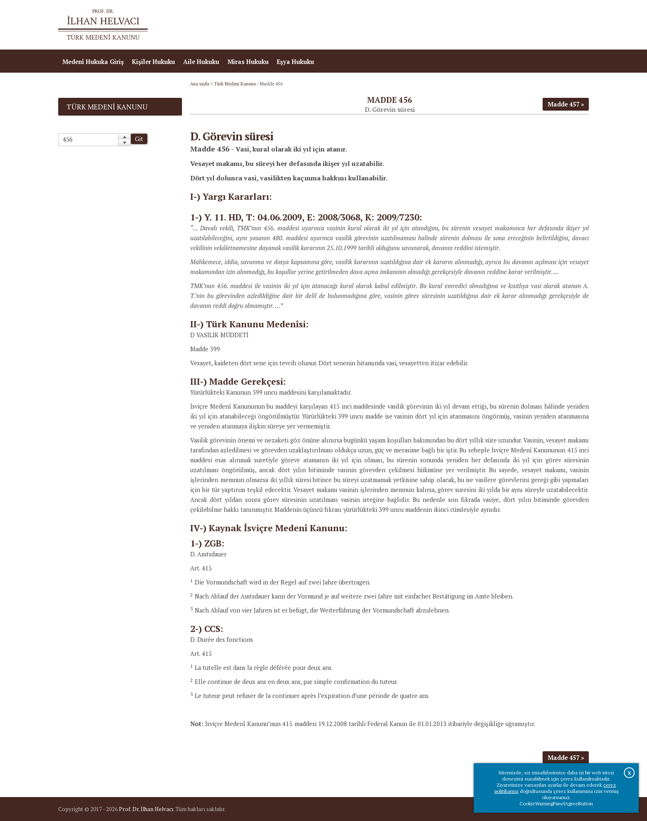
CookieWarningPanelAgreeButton (556, 803)
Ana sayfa (469, 25)
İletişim (573, 25)
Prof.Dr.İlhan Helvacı (523, 25)
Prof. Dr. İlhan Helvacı (146, 809)
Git (139, 139)
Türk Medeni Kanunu (235, 84)
